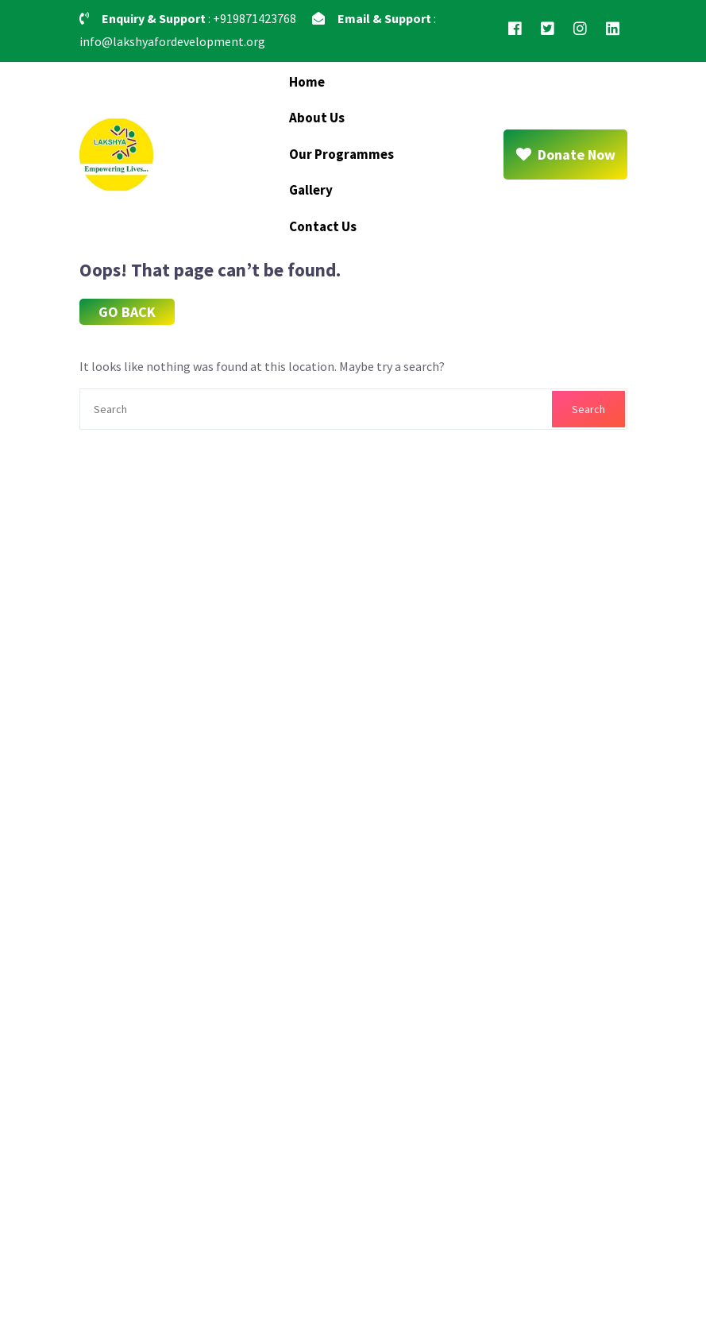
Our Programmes (341, 154)
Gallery (311, 190)
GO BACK (127, 312)
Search (588, 409)
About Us (317, 117)
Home (307, 82)
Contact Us (323, 226)
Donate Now (565, 154)
